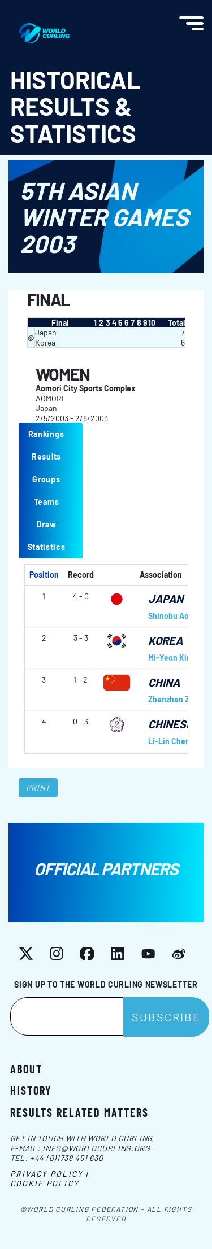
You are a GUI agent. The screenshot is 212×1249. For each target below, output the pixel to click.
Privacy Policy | (49, 1173)
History (30, 1090)
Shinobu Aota (172, 616)
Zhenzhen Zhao (175, 699)
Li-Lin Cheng (171, 741)
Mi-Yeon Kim (170, 657)
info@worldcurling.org (96, 1148)
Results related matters (79, 1112)
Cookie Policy (44, 1183)
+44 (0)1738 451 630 (66, 1158)
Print (38, 787)
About (26, 1068)
